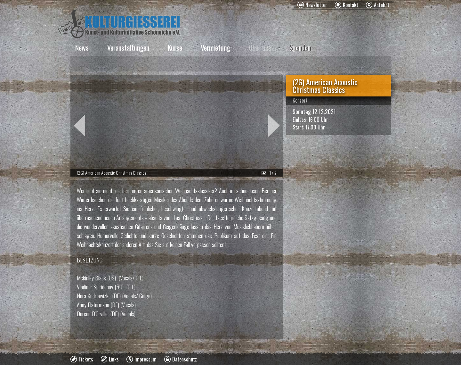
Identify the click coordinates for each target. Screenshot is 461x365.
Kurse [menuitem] (175, 47)
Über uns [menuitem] (260, 47)
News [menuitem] (82, 47)
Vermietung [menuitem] (215, 47)
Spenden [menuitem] (300, 47)
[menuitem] (312, 5)
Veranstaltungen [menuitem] (128, 47)
